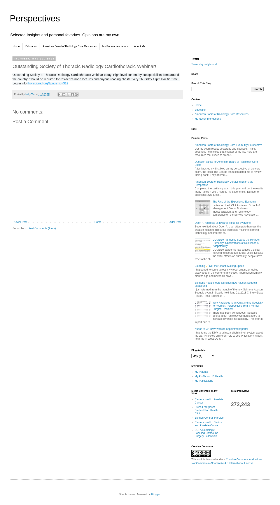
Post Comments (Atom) (42, 228)
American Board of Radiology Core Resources (69, 46)
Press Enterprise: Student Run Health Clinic (206, 410)
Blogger (155, 494)
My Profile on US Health (209, 376)
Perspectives (35, 18)
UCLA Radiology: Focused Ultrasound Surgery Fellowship (206, 433)
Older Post (175, 222)
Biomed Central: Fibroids (209, 417)
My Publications (204, 380)
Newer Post (20, 222)
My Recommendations (115, 46)
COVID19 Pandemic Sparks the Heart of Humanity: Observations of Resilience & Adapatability (236, 243)
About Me (139, 46)
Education (31, 46)
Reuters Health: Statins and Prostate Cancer (208, 424)
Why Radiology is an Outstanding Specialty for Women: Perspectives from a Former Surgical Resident (238, 306)
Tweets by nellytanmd (204, 64)
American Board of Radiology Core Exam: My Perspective (228, 145)
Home (16, 46)
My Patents (201, 371)
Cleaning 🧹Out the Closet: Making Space (219, 265)
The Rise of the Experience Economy (234, 201)
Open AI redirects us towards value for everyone (223, 222)
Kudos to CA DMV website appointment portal (221, 328)
